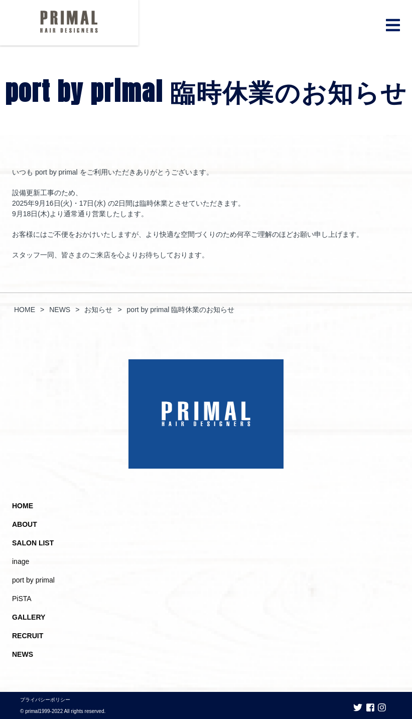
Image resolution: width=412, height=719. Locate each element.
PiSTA (22, 599)
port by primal (33, 580)
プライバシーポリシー (45, 699)
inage (20, 561)
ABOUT (24, 524)
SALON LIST (33, 543)
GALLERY (28, 617)
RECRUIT (27, 636)
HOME (22, 506)
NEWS (22, 654)
